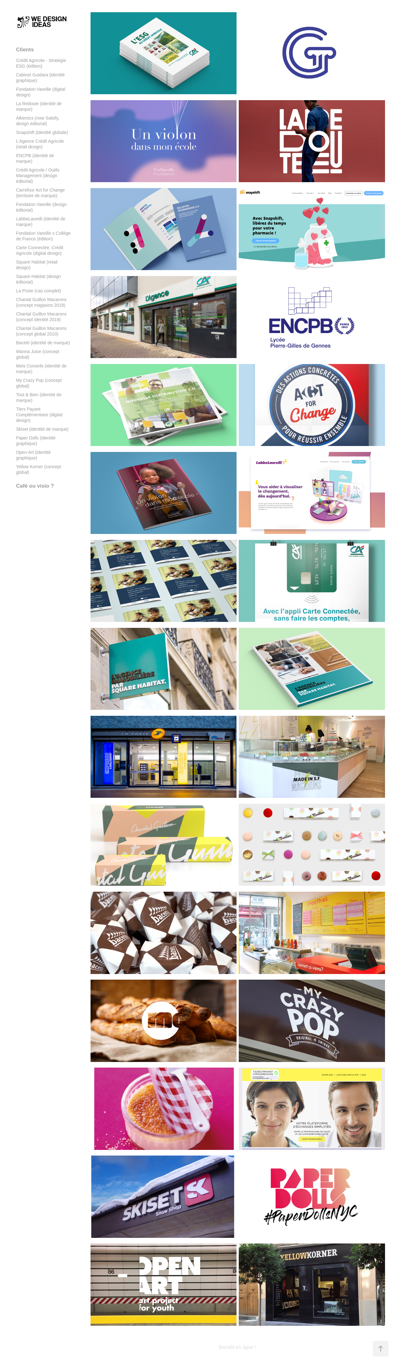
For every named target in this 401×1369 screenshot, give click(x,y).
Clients (25, 50)
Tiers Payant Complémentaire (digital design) (39, 415)
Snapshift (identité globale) (42, 132)
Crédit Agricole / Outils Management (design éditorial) (38, 175)
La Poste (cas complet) (38, 290)
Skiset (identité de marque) (42, 429)
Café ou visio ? (35, 486)
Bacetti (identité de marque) (43, 342)
